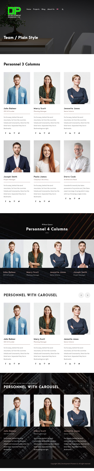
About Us (50, 9)
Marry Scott (40, 111)
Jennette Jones (72, 111)
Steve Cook (70, 179)
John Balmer (10, 111)
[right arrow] (87, 298)
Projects (36, 9)
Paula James (40, 179)
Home (29, 9)
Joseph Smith (10, 179)
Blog (43, 9)
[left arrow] (81, 298)
